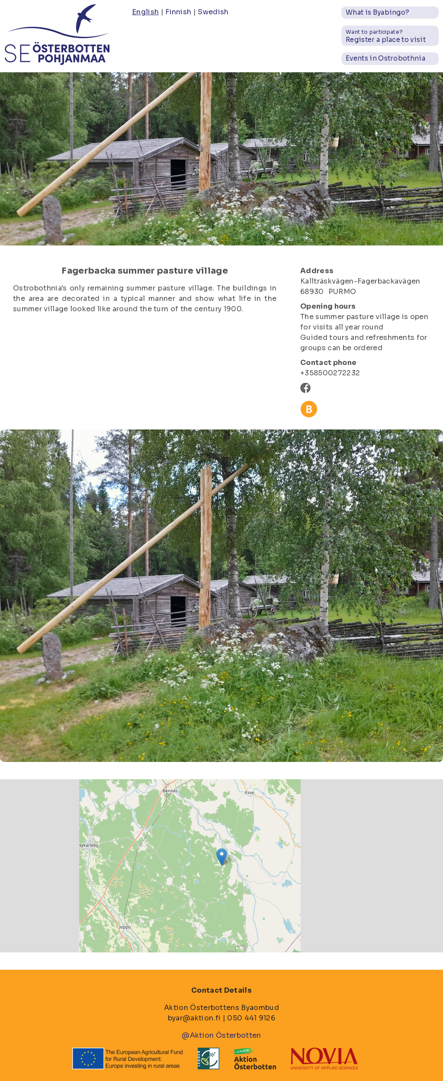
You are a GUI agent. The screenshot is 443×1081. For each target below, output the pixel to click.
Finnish (178, 11)
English (145, 11)
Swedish (213, 11)
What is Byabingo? (377, 12)
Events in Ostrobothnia (385, 58)
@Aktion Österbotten (221, 1035)
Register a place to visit (386, 36)
